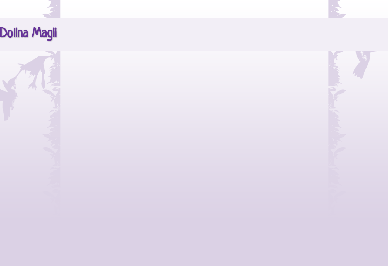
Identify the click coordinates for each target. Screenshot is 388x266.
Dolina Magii (28, 34)
